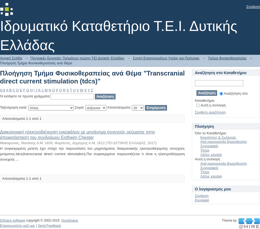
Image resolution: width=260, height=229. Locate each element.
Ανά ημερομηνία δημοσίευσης (223, 142)
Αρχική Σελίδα (11, 58)
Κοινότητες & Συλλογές (218, 137)
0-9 (2, 90)
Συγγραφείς (209, 146)
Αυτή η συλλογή (211, 105)
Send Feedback (49, 226)
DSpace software (12, 220)
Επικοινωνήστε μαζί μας (17, 226)
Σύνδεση (253, 7)
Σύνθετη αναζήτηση (210, 112)
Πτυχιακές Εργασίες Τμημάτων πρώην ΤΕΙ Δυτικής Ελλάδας (77, 58)
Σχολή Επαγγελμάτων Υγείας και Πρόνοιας (166, 58)
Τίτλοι (204, 150)
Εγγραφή (202, 200)
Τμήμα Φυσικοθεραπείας (227, 58)
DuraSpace (69, 220)
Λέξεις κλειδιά (211, 155)
